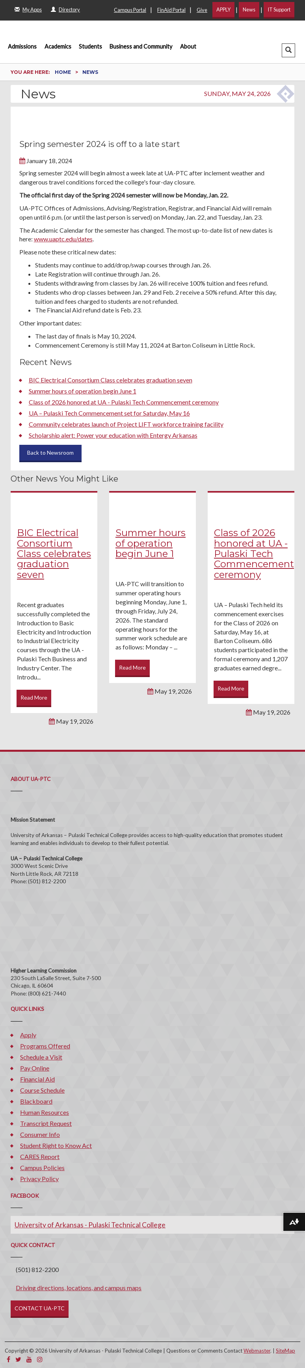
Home (63, 72)
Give (202, 10)
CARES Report (40, 1156)
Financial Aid (37, 1079)
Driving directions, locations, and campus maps (78, 1287)
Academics (58, 46)
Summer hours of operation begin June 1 (82, 391)
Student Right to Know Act (56, 1145)
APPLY (223, 9)
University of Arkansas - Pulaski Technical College (90, 1225)
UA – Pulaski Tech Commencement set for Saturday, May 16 (109, 413)
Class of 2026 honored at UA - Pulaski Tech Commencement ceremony (124, 402)
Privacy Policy (39, 1178)
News (249, 9)
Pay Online (34, 1068)
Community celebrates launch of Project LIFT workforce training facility (126, 424)
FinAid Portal (171, 10)
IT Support (279, 9)
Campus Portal (130, 10)
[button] (288, 50)
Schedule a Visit (41, 1057)
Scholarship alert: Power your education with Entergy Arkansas (113, 435)
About (188, 46)
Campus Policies (42, 1167)
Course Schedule (42, 1090)
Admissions (22, 46)
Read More (33, 697)
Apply (28, 1035)
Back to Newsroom (50, 452)
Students (90, 46)
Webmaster (257, 1350)
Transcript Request (46, 1123)
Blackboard (36, 1101)
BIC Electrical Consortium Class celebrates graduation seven (110, 380)
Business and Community (141, 46)
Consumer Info (40, 1134)
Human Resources (44, 1112)
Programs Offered (45, 1046)
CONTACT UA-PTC (40, 1308)
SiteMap (285, 1350)
